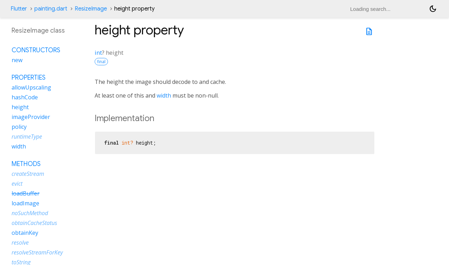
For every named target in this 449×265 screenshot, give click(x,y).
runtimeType (27, 136)
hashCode (25, 97)
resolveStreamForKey (37, 252)
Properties (29, 77)
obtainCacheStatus (34, 223)
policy (19, 127)
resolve (20, 242)
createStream (28, 174)
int (98, 52)
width (164, 95)
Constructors (36, 50)
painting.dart (50, 8)
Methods (26, 164)
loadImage (25, 203)
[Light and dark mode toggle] (432, 8)
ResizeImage (91, 8)
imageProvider (31, 117)
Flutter (19, 8)
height (20, 107)
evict (17, 183)
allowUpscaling (31, 87)
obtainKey (25, 233)
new (17, 60)
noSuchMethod (30, 213)
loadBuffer (26, 193)
